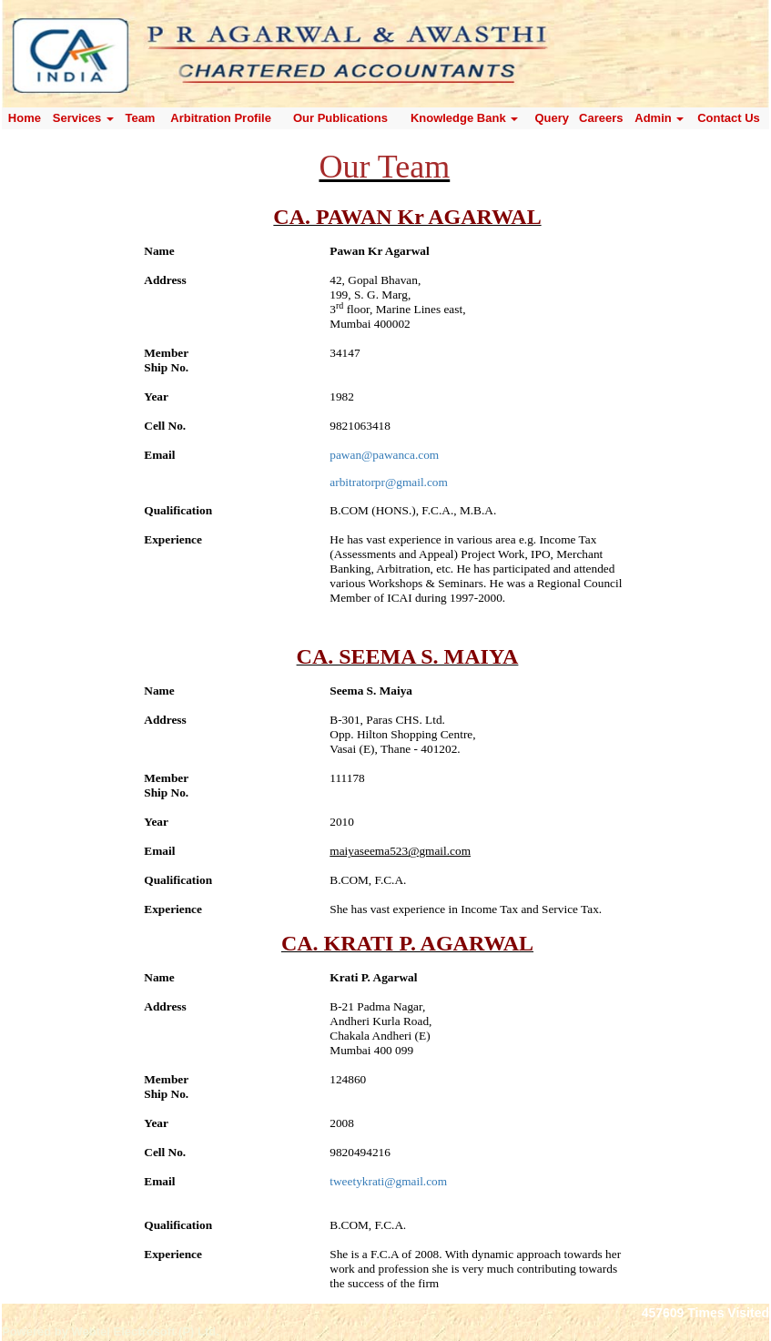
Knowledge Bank (464, 118)
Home (24, 118)
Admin (659, 118)
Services (83, 118)
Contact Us (728, 118)
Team (140, 118)
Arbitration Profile (220, 118)
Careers (601, 118)
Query (551, 118)
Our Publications (340, 118)
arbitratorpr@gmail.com (389, 482)
